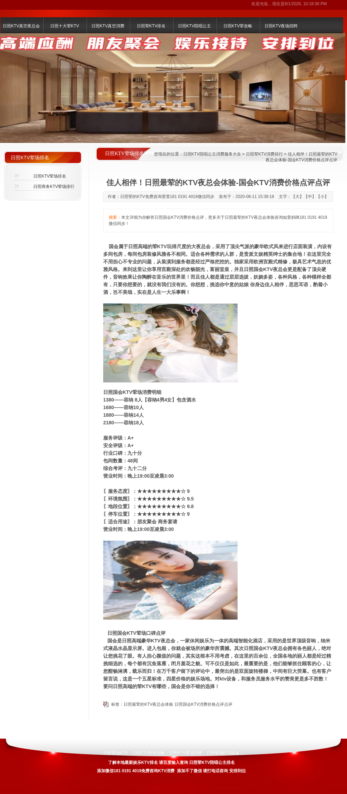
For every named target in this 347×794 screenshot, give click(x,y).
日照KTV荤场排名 (49, 176)
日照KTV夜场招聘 (281, 26)
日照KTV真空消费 (107, 26)
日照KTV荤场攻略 (148, 753)
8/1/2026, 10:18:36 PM (306, 3)
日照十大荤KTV (64, 26)
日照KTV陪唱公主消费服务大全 (212, 154)
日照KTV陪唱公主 (194, 26)
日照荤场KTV (115, 753)
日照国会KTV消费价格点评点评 (203, 704)
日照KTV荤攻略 (237, 26)
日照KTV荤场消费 (185, 753)
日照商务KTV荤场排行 (53, 186)
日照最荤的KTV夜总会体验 (148, 704)
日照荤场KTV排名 (222, 753)
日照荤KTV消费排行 (264, 154)
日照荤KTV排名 (151, 26)
